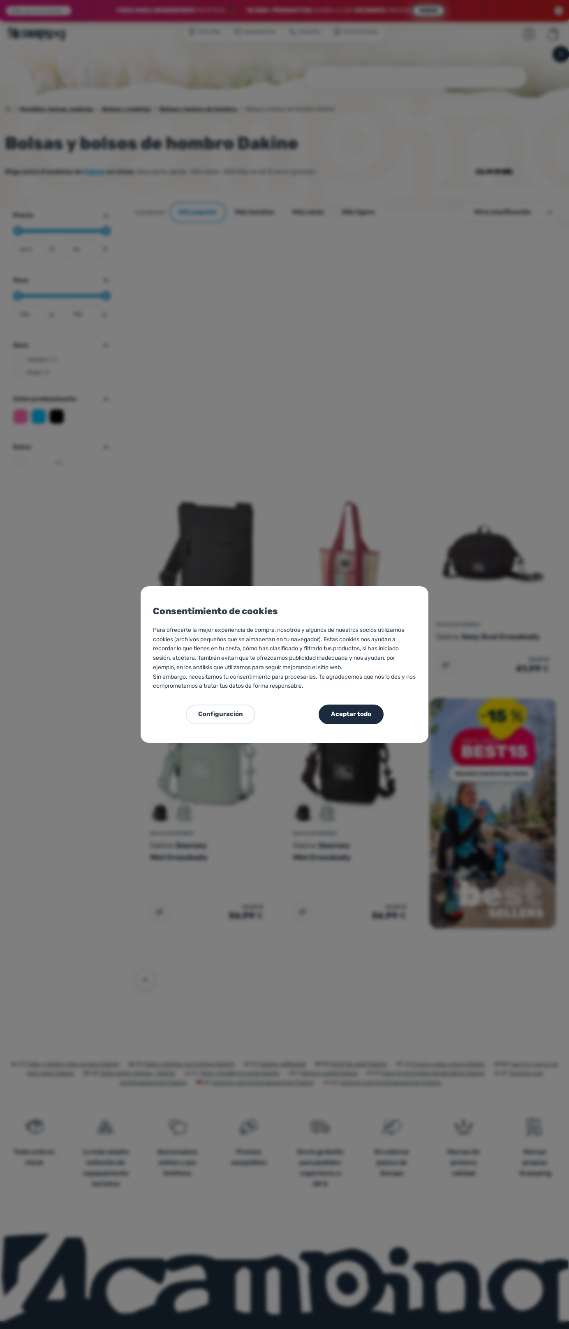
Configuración (220, 714)
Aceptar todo (351, 714)
